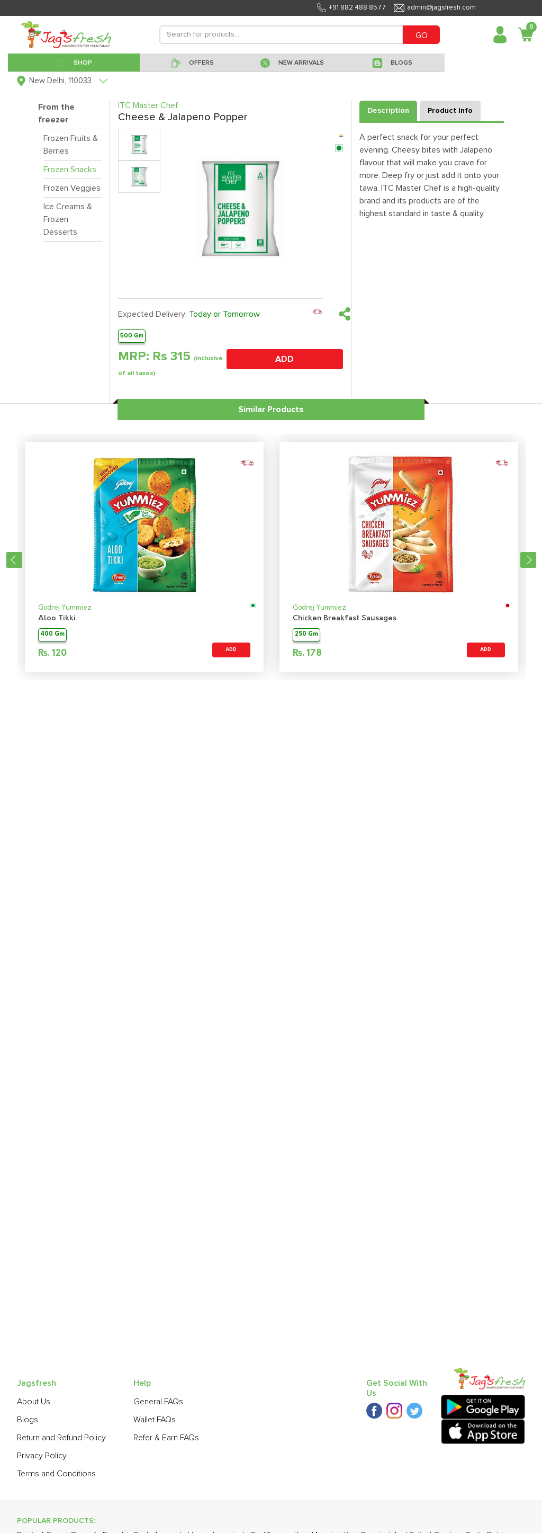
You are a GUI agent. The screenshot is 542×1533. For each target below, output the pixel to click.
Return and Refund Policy (61, 1437)
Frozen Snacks (69, 169)
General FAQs (158, 1401)
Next (528, 560)
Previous (14, 560)
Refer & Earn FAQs (166, 1437)
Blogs (27, 1419)
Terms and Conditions (56, 1473)
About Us (33, 1401)
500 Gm (131, 335)
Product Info (450, 110)
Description (388, 110)
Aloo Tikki (57, 618)
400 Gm (52, 634)
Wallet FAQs (154, 1419)
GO (421, 35)
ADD (284, 359)
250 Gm (306, 634)
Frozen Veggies (72, 188)
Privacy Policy (42, 1455)
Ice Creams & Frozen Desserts (67, 219)
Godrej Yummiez (65, 607)
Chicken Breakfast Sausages (344, 618)
